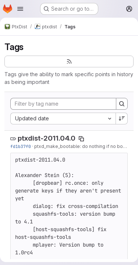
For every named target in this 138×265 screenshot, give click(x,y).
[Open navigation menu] (20, 9)
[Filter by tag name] (63, 104)
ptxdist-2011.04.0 (46, 138)
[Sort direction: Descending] (122, 118)
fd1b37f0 (20, 146)
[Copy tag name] (81, 138)
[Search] (122, 104)
